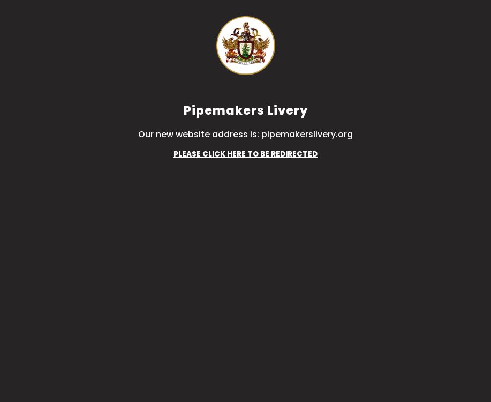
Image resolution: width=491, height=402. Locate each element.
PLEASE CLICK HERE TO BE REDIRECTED (245, 154)
